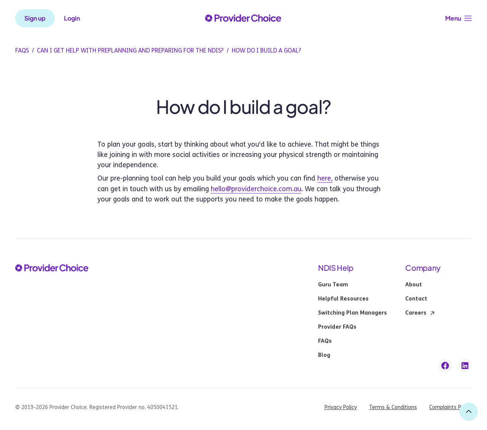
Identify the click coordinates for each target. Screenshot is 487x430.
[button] (458, 18)
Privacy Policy (341, 407)
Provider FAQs (337, 327)
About (413, 285)
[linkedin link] (465, 365)
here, (325, 178)
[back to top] (469, 412)
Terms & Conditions (393, 407)
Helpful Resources (343, 299)
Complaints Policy (450, 407)
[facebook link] (445, 365)
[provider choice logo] (243, 18)
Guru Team (333, 285)
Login (72, 18)
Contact (416, 299)
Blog (324, 355)
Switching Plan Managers (352, 313)
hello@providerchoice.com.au (256, 189)
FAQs (325, 341)
